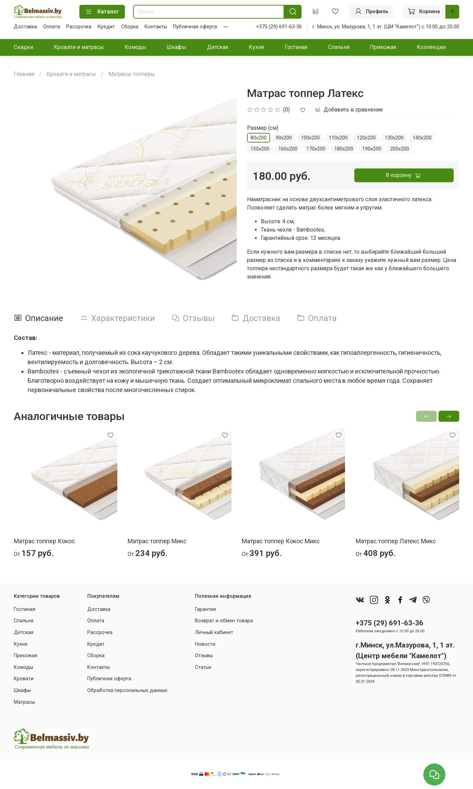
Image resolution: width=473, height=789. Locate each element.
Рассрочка (78, 27)
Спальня (338, 47)
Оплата (51, 27)
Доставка (25, 27)
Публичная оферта (195, 27)
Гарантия (205, 609)
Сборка (129, 27)
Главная (24, 74)
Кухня (256, 47)
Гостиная (296, 47)
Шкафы (176, 47)
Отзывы (204, 656)
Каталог (102, 11)
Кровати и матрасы (79, 47)
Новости (205, 644)
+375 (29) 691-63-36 (279, 27)
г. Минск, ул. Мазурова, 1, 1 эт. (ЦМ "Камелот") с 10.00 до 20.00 (386, 27)
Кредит (106, 27)
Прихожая (383, 47)
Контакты (156, 27)
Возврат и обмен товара (224, 621)
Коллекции (431, 47)
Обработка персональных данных (127, 690)
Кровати (23, 679)
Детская (217, 47)
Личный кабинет (214, 632)
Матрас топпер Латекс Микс (396, 541)
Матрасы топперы (131, 74)
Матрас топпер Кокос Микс (281, 541)
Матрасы (24, 702)
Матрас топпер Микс (157, 541)
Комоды (135, 47)
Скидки (23, 47)
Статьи (203, 667)
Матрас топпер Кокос (44, 541)
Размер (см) (262, 128)
